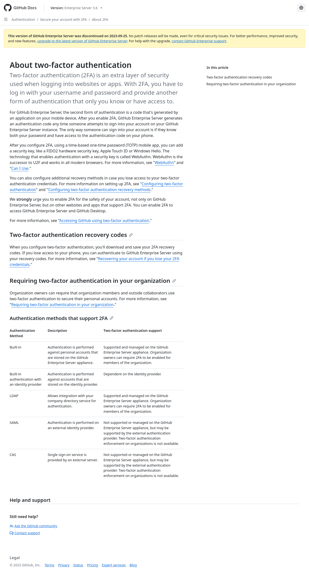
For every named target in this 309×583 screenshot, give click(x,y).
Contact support (25, 533)
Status (78, 565)
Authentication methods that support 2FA (61, 318)
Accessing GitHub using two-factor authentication (104, 220)
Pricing (92, 565)
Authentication (23, 19)
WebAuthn (164, 162)
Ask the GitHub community (33, 526)
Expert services (114, 565)
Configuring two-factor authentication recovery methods (99, 189)
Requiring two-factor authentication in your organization (93, 280)
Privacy (64, 565)
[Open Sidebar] (6, 19)
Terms (49, 565)
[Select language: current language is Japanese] (301, 8)
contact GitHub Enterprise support (199, 41)
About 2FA (100, 19)
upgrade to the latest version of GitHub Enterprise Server (82, 41)
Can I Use (19, 168)
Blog (133, 565)
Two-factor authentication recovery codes (71, 235)
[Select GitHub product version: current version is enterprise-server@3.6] (76, 8)
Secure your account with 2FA (63, 19)
